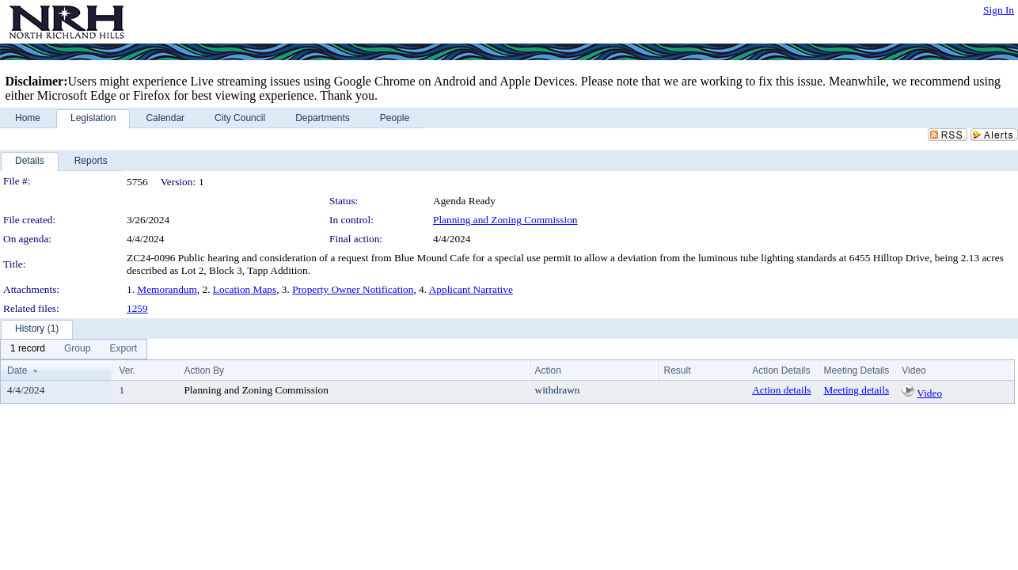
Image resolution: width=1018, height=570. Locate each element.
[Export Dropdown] (123, 349)
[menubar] (73, 349)
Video (929, 393)
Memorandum (167, 289)
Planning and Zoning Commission (505, 220)
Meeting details (857, 390)
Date (17, 370)
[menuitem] (28, 349)
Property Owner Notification (352, 289)
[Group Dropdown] (77, 349)
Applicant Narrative (471, 289)
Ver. (127, 370)
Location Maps (244, 289)
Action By (204, 370)
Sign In (998, 10)
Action (548, 370)
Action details (781, 390)
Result (676, 370)
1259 (137, 308)
